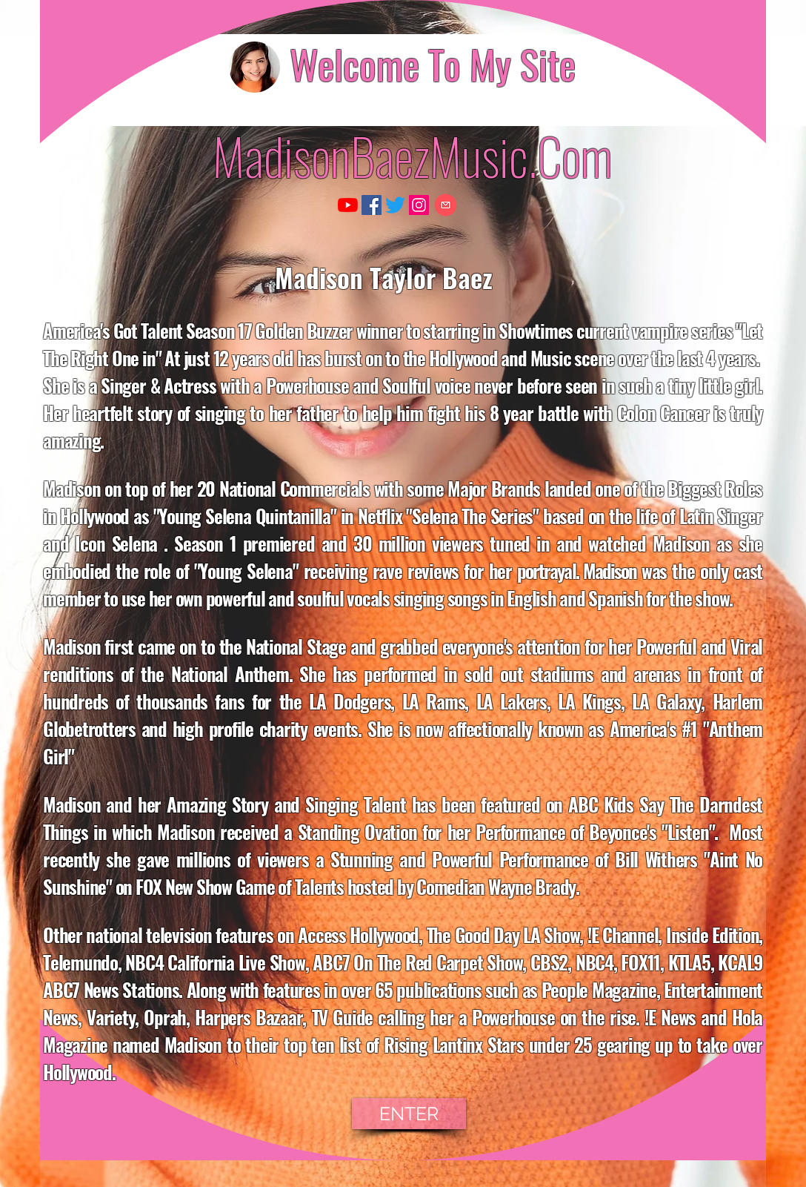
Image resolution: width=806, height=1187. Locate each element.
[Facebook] (372, 205)
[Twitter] (395, 205)
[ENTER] (409, 1113)
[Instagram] (419, 205)
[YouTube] (348, 205)
